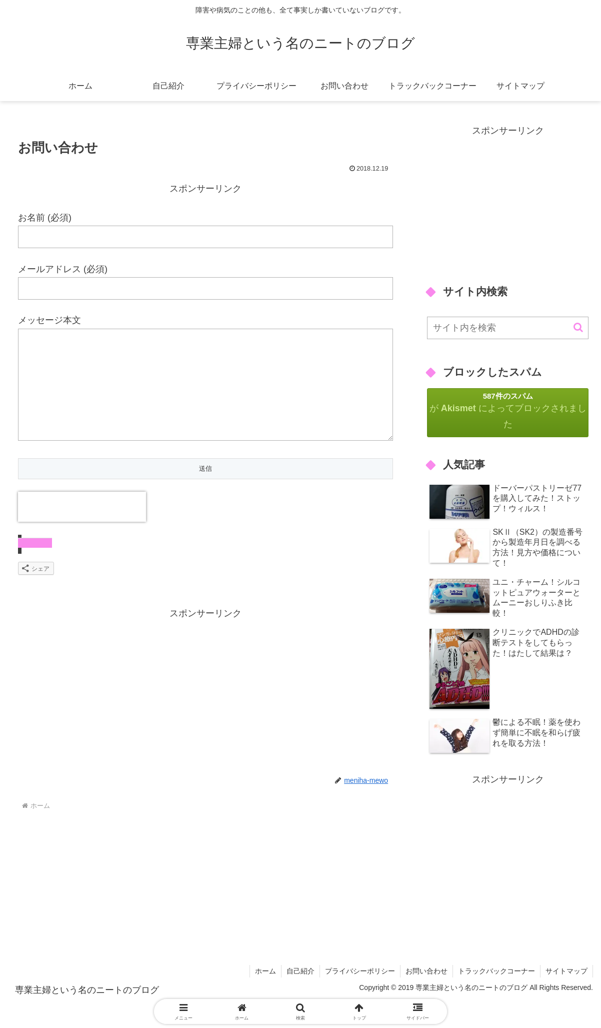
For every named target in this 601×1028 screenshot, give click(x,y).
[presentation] (82, 527)
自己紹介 (300, 971)
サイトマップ (567, 971)
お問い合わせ (427, 971)
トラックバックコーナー (496, 971)
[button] (578, 327)
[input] (507, 328)
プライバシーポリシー (360, 971)
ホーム (265, 971)
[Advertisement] (205, 712)
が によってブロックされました (508, 410)
